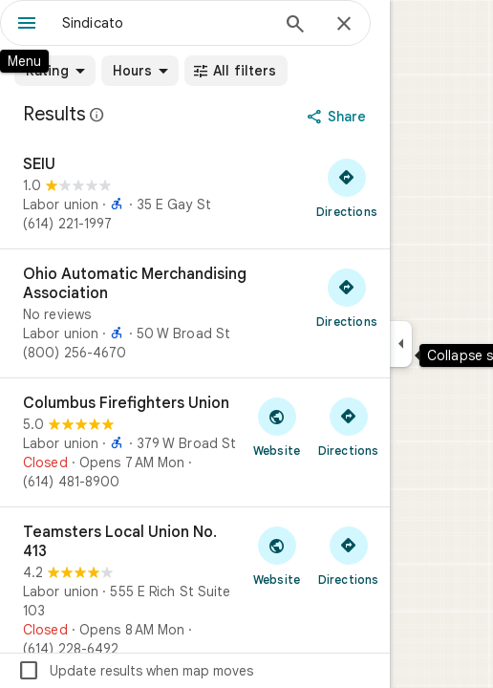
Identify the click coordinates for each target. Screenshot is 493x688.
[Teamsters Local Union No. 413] (195, 590)
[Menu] (27, 25)
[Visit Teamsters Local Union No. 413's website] (276, 555)
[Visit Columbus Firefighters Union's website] (276, 426)
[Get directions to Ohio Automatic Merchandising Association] (347, 297)
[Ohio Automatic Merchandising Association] (195, 313)
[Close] (344, 25)
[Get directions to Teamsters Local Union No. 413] (348, 555)
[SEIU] (195, 194)
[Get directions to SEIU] (347, 187)
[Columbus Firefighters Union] (195, 442)
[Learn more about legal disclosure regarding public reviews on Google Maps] (97, 115)
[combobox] (165, 22)
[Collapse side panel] (401, 344)
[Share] (338, 117)
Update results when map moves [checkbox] (135, 670)
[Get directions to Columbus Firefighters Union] (348, 426)
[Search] (295, 26)
